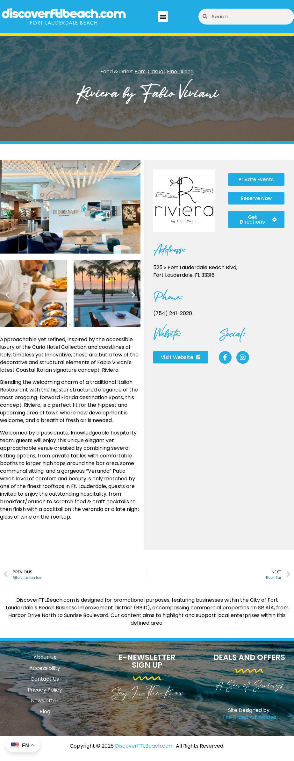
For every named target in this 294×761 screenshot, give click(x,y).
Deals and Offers (249, 657)
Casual (156, 71)
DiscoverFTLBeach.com (144, 746)
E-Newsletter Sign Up (147, 661)
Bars (140, 71)
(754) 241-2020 (172, 313)
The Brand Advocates (249, 717)
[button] (163, 16)
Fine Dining (180, 71)
